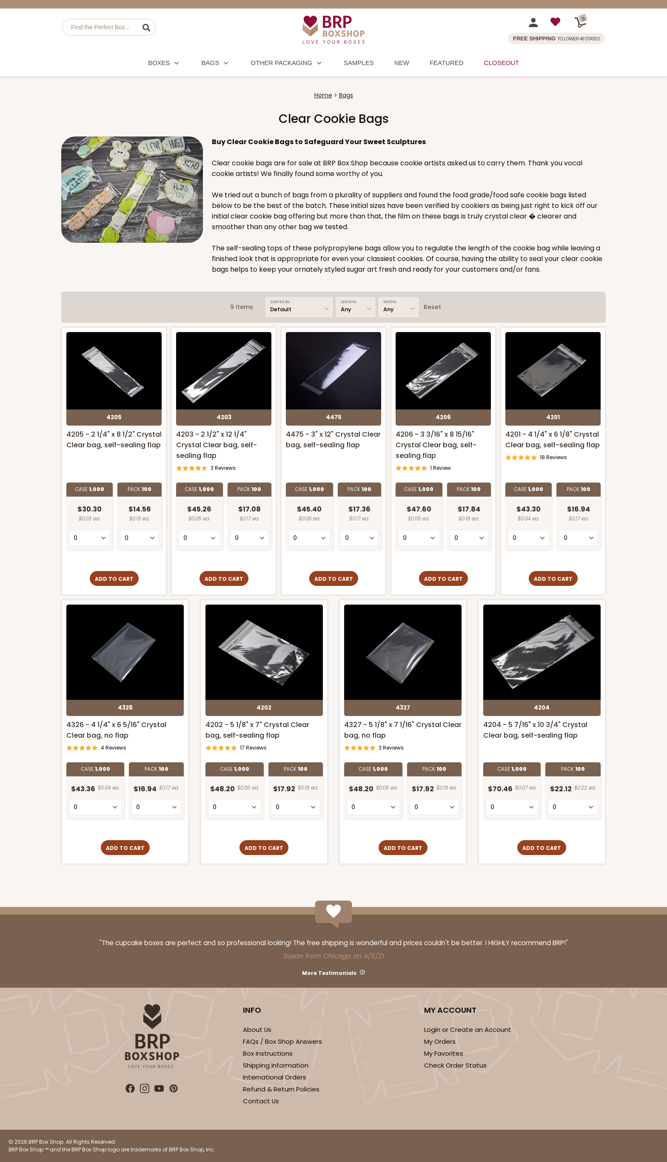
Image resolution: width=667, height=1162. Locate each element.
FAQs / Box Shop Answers (282, 1041)
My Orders (440, 1041)
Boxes (164, 64)
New (401, 62)
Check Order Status (455, 1065)
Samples (359, 62)
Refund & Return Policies (281, 1089)
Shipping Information (275, 1065)
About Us (257, 1029)
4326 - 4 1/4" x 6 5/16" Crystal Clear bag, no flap (116, 730)
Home (323, 95)
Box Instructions (268, 1053)
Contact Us (261, 1101)
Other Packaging (287, 64)
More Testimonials (329, 973)
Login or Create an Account (467, 1029)
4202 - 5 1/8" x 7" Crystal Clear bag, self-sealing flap (257, 730)
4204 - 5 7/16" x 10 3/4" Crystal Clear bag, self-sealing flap (535, 730)
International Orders (274, 1077)
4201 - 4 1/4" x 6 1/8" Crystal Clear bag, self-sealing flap (552, 439)
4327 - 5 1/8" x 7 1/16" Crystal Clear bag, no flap (403, 730)
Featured (447, 62)
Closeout (501, 62)
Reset (432, 307)
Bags (216, 64)
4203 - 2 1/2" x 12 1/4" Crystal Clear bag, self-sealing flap (216, 444)
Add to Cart (114, 578)
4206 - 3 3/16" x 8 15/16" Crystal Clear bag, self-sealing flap (436, 444)
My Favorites (443, 1053)
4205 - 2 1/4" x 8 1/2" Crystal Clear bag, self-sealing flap (114, 439)
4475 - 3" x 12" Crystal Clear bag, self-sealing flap (333, 439)
